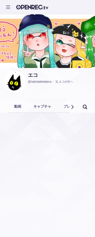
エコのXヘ (64, 82)
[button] (72, 107)
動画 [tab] (17, 106)
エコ (33, 75)
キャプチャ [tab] (42, 106)
